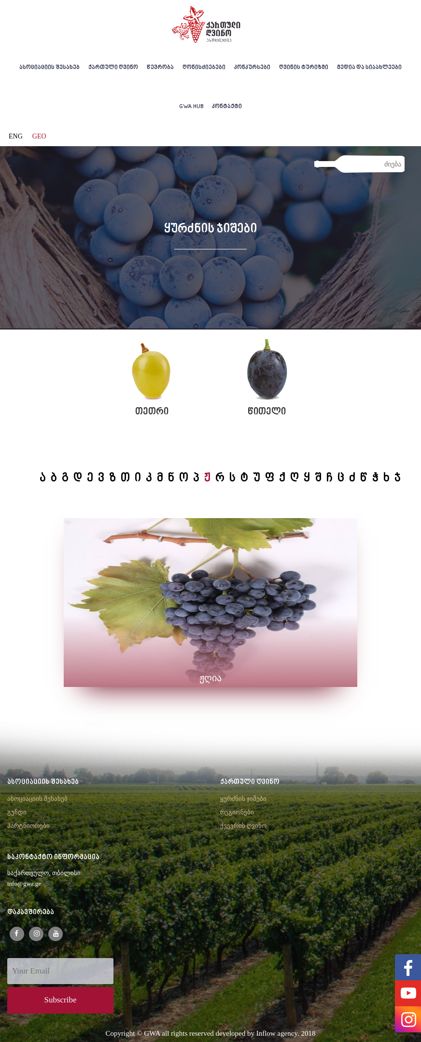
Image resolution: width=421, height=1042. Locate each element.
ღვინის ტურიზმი (303, 67)
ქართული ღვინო (113, 67)
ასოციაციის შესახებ (49, 67)
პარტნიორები (28, 825)
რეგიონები (237, 812)
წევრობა (160, 67)
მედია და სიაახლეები (369, 67)
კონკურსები (252, 67)
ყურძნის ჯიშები (243, 798)
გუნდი (17, 812)
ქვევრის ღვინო (243, 825)
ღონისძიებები (203, 67)
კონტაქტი (227, 106)
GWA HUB (191, 106)
